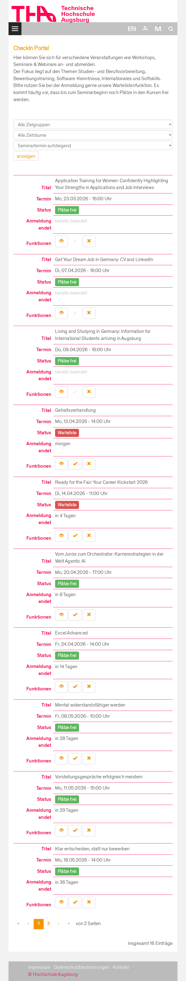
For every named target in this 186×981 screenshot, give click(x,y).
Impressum (39, 967)
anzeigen (26, 156)
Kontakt (121, 967)
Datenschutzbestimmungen (81, 967)
